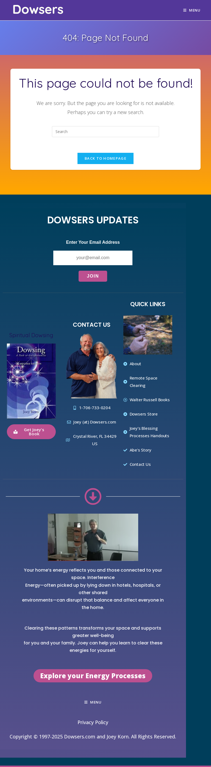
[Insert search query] (105, 131)
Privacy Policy (92, 723)
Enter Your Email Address (93, 243)
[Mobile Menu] (192, 10)
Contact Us (91, 326)
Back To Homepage (105, 159)
